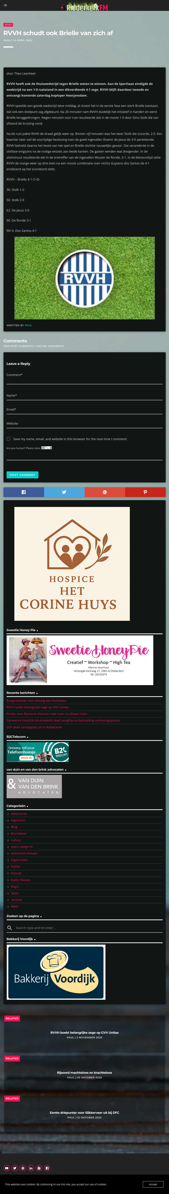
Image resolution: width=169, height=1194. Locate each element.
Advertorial (19, 814)
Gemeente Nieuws (24, 853)
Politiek (16, 873)
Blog (14, 827)
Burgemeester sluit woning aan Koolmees (36, 701)
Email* (11, 409)
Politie (15, 867)
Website (12, 423)
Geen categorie (22, 847)
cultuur (16, 840)
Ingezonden (19, 860)
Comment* (15, 375)
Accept (153, 1184)
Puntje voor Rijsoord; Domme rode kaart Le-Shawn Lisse (47, 714)
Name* (12, 395)
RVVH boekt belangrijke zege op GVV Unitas (38, 707)
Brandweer (19, 834)
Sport (8, 24)
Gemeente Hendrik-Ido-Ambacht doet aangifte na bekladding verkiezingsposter (63, 720)
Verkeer (16, 900)
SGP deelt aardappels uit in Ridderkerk (34, 727)
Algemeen (18, 820)
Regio (15, 887)
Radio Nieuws (20, 880)
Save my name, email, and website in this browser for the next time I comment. (70, 439)
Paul (28, 325)
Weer (15, 906)
